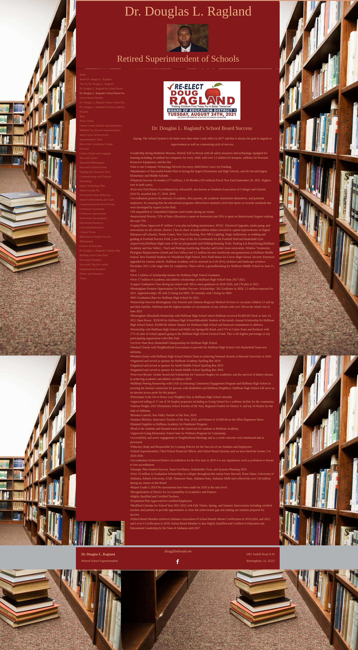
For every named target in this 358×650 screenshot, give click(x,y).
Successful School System (93, 167)
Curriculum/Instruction (92, 227)
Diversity (84, 148)
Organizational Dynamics (93, 269)
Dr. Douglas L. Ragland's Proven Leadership (103, 107)
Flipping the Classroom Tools (95, 172)
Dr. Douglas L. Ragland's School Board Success (104, 93)
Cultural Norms (88, 232)
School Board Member (91, 97)
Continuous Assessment (92, 209)
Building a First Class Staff (94, 255)
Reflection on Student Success (95, 236)
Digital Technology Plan (92, 185)
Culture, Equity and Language (95, 153)
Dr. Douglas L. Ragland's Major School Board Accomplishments (113, 102)
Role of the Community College (96, 144)
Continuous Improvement (93, 213)
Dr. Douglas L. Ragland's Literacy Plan (100, 250)
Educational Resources (91, 222)
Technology (86, 181)
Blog (82, 116)
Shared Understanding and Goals (97, 199)
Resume (84, 111)
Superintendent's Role (91, 139)
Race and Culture (89, 158)
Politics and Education (91, 273)
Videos (83, 278)
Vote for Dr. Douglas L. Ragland (96, 84)
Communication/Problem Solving (97, 204)
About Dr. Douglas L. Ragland (95, 79)
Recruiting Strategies (90, 260)
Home (83, 74)
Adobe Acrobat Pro (90, 190)
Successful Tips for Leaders (94, 264)
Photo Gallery (87, 121)
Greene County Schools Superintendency (101, 125)
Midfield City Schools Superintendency (100, 130)
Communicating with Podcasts (95, 176)
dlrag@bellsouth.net (178, 551)
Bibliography (86, 241)
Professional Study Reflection (95, 195)
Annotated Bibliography (92, 162)
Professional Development (93, 218)
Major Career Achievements (94, 135)
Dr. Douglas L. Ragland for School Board (101, 88)
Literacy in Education (91, 246)
